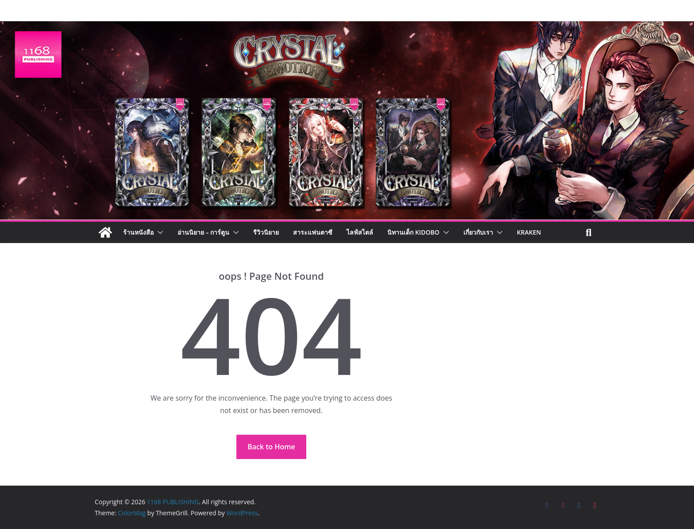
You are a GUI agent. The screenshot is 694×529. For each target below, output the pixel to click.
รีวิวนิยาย (266, 232)
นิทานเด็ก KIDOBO (413, 232)
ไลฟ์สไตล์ (360, 232)
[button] (158, 232)
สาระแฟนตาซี (312, 232)
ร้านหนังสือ (138, 232)
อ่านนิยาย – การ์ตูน (203, 232)
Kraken (529, 232)
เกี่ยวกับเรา (478, 232)
